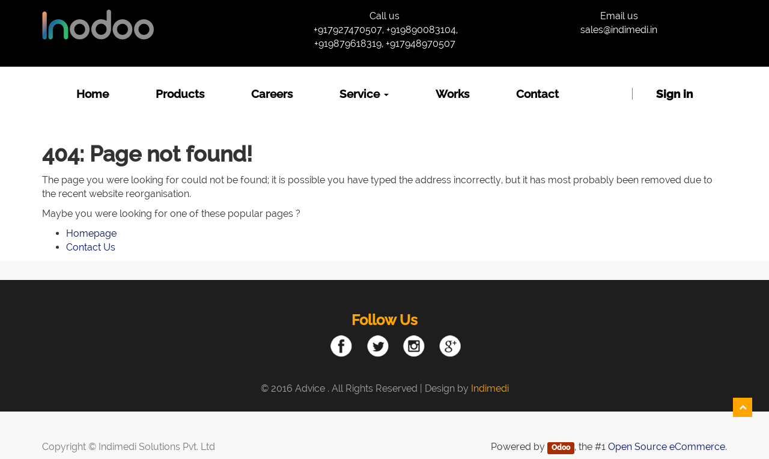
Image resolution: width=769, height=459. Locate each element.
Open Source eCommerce (666, 446)
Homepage (91, 233)
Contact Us (90, 247)
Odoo (561, 447)
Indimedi (490, 388)
